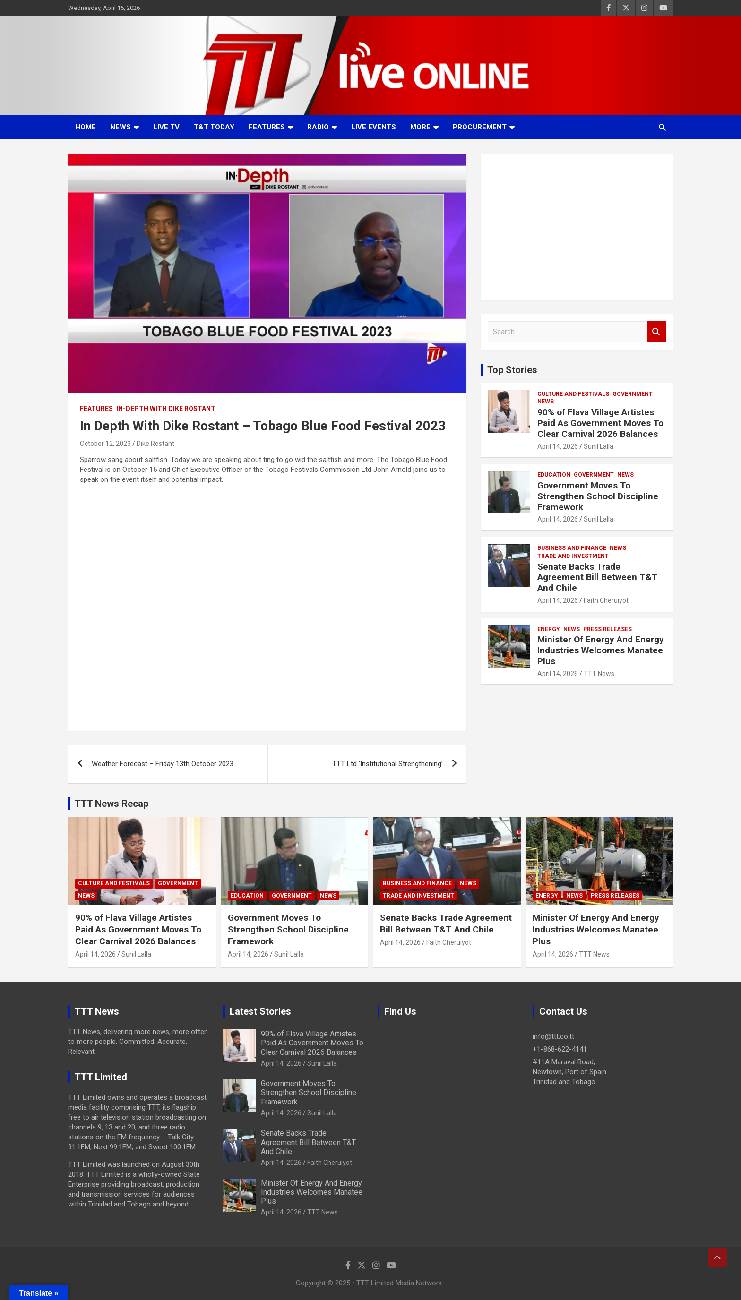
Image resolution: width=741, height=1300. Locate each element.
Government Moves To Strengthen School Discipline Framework (597, 496)
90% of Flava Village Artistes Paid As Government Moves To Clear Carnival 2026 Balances (600, 423)
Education (553, 474)
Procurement (480, 127)
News (120, 127)
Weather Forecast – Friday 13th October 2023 (162, 764)
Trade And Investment (573, 556)
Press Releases (607, 629)
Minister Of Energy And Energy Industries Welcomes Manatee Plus (600, 650)
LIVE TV (166, 127)
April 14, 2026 (557, 446)
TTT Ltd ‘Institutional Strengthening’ (387, 764)
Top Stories (512, 370)
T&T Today (214, 127)
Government (632, 394)
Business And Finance (571, 548)
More (420, 127)
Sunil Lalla (598, 446)
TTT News (599, 673)
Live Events (373, 127)
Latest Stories (260, 1011)
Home (85, 127)
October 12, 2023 (105, 443)
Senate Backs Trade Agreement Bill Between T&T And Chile (597, 577)
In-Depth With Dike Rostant (165, 408)
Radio (318, 127)
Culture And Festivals (573, 394)
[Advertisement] (577, 227)
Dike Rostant (155, 443)
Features (267, 127)
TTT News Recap (111, 803)
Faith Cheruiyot (606, 600)
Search (656, 331)
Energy (548, 629)
